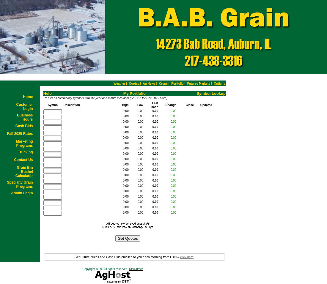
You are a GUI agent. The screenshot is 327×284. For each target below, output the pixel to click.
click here (187, 257)
